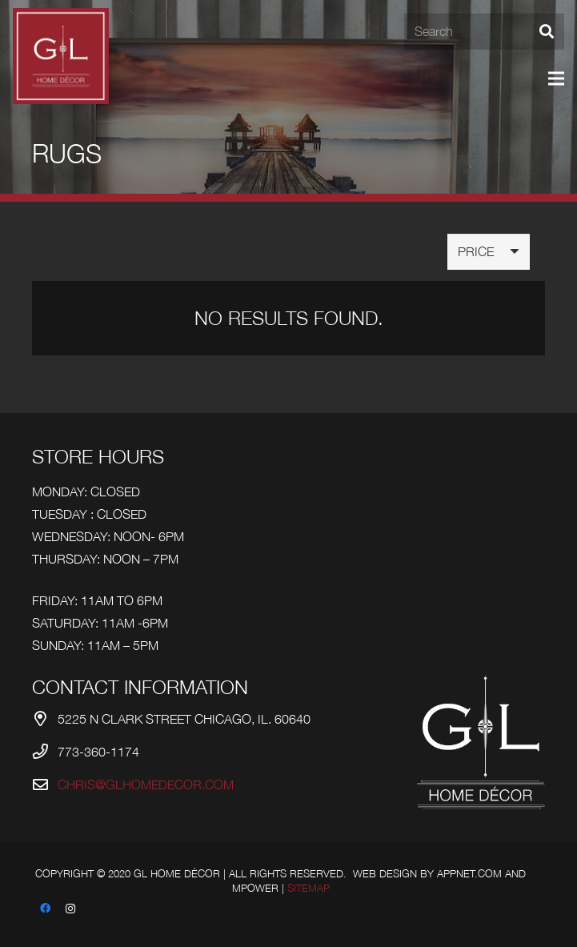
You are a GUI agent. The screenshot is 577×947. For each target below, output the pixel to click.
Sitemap (308, 888)
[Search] (484, 32)
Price (476, 251)
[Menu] (556, 78)
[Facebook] (45, 908)
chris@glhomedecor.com (146, 784)
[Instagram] (70, 908)
